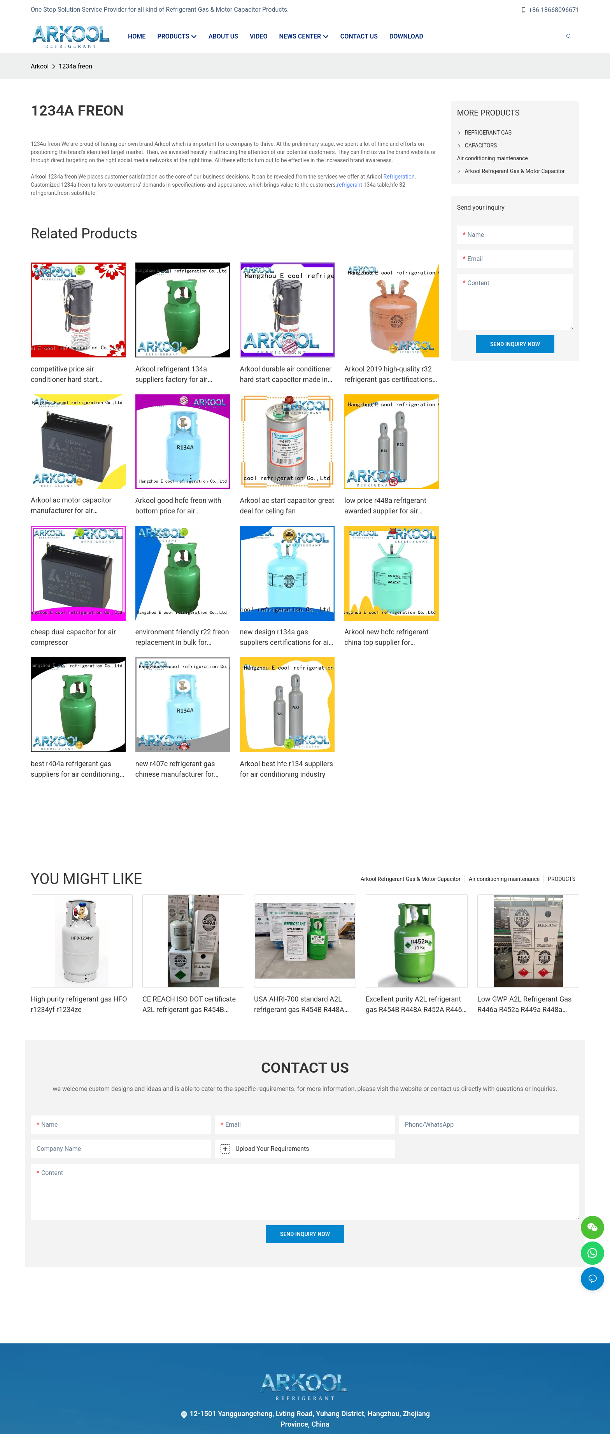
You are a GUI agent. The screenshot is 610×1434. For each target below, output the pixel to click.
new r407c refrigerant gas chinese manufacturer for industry (175, 769)
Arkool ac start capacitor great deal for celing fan (287, 505)
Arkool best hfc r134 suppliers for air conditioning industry (286, 769)
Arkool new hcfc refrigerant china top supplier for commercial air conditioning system (387, 638)
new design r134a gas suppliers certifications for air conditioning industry (285, 638)
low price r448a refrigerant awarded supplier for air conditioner (385, 506)
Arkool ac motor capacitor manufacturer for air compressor (71, 506)
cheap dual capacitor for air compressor (73, 637)
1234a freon (75, 66)
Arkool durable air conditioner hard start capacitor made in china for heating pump (285, 375)
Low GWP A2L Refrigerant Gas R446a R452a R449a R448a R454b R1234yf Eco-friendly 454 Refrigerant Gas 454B (527, 1005)
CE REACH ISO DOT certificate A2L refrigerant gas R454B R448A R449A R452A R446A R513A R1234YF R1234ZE (189, 1005)
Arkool (40, 66)
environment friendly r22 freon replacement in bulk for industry (182, 638)
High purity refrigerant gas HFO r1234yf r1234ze (79, 1004)
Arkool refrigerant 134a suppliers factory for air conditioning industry (171, 375)
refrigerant (349, 185)
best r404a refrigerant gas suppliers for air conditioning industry (75, 769)
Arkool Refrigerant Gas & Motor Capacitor (411, 879)
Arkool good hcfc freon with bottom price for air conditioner (178, 506)
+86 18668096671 (550, 10)
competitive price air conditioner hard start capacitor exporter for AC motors (70, 375)
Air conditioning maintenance (504, 879)
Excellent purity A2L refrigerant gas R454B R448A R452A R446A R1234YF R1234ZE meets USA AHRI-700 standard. (416, 1005)
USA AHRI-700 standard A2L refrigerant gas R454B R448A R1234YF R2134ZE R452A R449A (299, 1005)
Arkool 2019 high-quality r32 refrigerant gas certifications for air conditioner (388, 375)
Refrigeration (399, 176)
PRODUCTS (561, 879)
